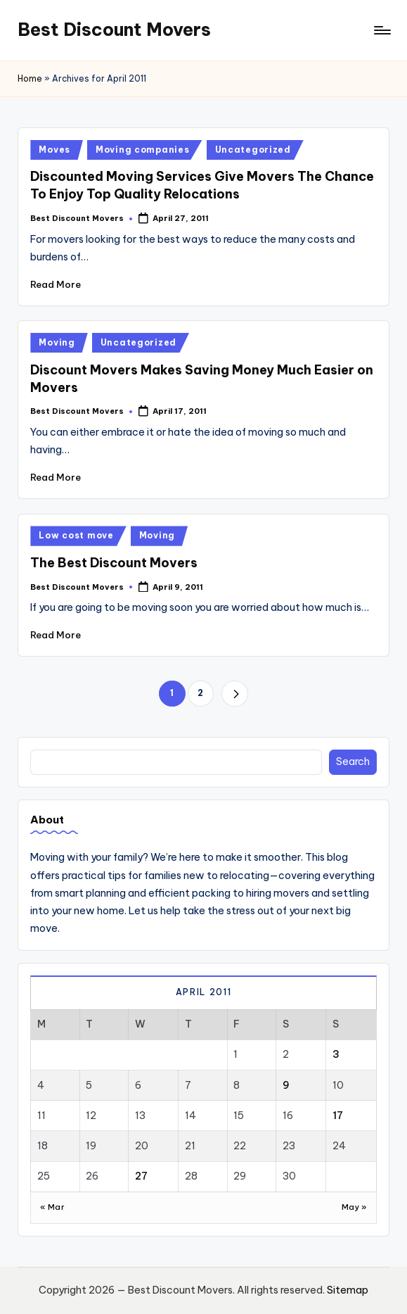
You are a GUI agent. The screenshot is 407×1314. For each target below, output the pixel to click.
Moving (57, 342)
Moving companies (143, 149)
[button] (234, 694)
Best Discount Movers (114, 29)
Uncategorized (253, 149)
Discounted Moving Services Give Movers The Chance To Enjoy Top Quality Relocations (202, 185)
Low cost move (76, 535)
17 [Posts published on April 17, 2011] (337, 1115)
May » (354, 1207)
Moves (54, 149)
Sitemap (347, 1290)
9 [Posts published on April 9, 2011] (286, 1085)
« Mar (52, 1207)
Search (353, 761)
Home (30, 78)
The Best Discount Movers (114, 563)
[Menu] (381, 30)
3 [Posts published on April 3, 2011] (336, 1054)
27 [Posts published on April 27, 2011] (141, 1176)
